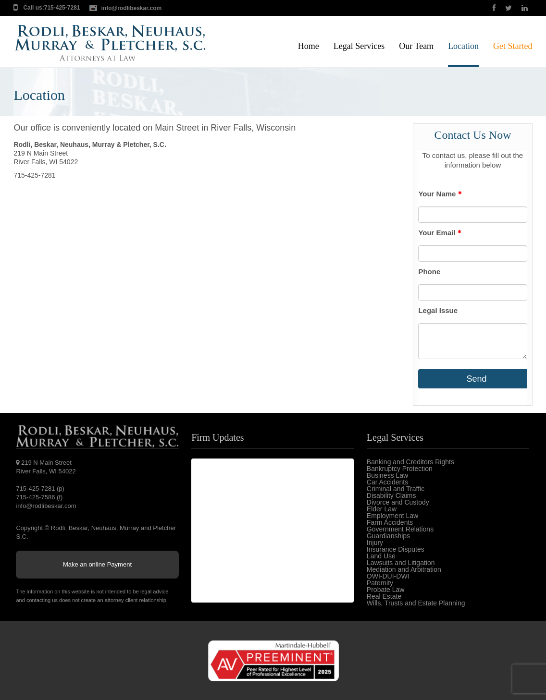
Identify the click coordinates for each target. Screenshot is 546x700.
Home (308, 46)
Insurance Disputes (395, 549)
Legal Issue (438, 310)
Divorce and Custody (398, 502)
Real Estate (384, 596)
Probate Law (386, 589)
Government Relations (400, 529)
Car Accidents (387, 482)
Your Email (439, 233)
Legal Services (359, 46)
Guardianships (388, 536)
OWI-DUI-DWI (388, 576)
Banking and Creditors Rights (410, 462)
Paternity (380, 583)
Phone (429, 271)
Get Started (512, 46)
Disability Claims (391, 495)
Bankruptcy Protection (400, 468)
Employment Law (392, 515)
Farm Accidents (390, 522)
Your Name (439, 194)
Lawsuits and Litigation (401, 563)
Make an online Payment (97, 564)
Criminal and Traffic (395, 489)
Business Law (387, 475)
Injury (375, 542)
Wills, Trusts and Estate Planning (416, 603)
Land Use (381, 556)
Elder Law (382, 509)
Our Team (416, 46)
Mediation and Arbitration (404, 569)
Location (463, 46)
